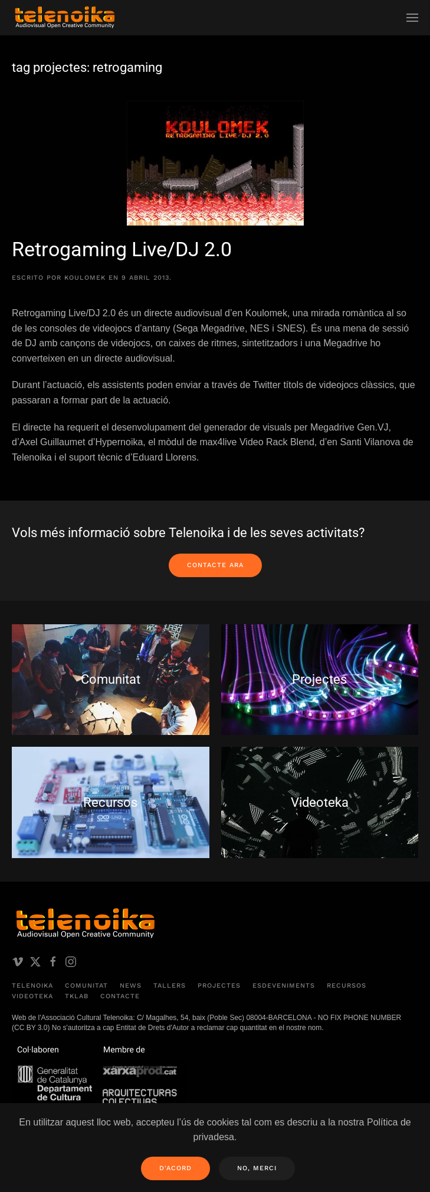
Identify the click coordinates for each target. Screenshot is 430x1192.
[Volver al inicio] (65, 17)
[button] (412, 17)
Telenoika (32, 985)
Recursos (346, 985)
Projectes (219, 985)
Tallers (169, 985)
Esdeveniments (283, 985)
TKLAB (76, 996)
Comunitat (86, 985)
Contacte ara (215, 565)
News (131, 985)
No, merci (257, 1168)
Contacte (120, 996)
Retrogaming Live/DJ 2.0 (122, 249)
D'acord (175, 1168)
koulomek (85, 278)
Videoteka (32, 996)
